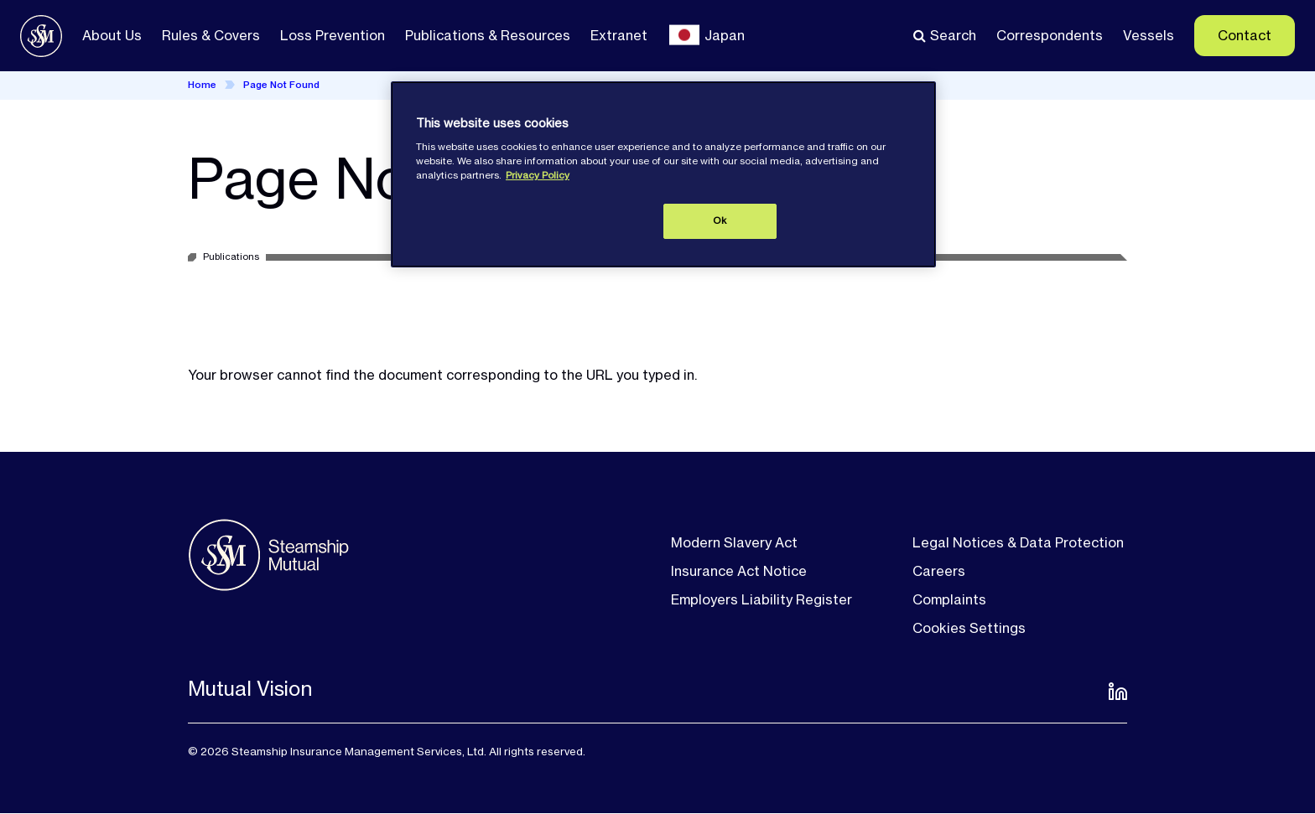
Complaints (949, 599)
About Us (112, 35)
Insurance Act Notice (739, 571)
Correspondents (1049, 35)
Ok (719, 220)
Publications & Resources (487, 35)
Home (202, 85)
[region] (663, 174)
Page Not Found (281, 85)
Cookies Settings (969, 628)
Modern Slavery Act (734, 542)
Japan (724, 35)
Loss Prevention (332, 35)
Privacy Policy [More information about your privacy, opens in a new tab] (537, 175)
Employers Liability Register (761, 599)
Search (953, 35)
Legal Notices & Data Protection (1018, 542)
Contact (1244, 35)
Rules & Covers (211, 35)
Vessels (1148, 35)
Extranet (618, 35)
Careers (938, 571)
